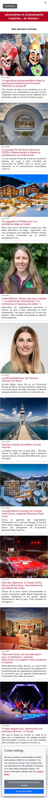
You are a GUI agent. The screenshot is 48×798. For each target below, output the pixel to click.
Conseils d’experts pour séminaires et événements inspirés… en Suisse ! (24, 14)
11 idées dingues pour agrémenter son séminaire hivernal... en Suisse (22, 730)
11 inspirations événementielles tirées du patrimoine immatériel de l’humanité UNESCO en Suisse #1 (23, 83)
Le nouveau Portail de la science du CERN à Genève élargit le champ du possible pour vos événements (21, 152)
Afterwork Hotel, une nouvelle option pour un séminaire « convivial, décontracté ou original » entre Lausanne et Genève (24, 658)
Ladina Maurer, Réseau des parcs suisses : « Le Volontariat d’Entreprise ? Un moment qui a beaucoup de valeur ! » (24, 301)
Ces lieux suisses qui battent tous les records (21, 446)
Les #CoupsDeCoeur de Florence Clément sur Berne (20, 379)
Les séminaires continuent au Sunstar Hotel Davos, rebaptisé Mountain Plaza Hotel (23, 514)
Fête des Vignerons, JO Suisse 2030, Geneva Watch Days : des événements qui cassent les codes (22, 585)
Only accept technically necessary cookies (24, 783)
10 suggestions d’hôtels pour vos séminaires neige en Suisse (19, 222)
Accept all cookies (24, 791)
